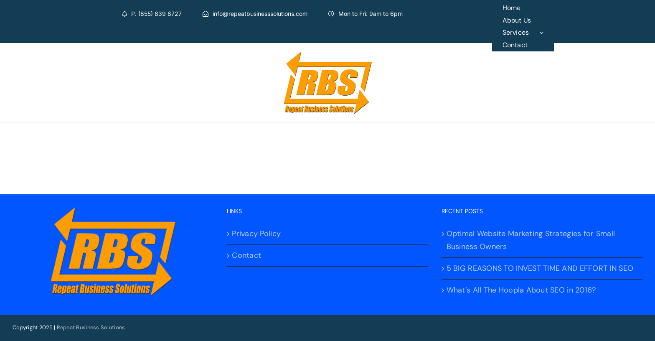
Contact (246, 255)
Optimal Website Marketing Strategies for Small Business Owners (531, 240)
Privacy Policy (256, 234)
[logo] (328, 55)
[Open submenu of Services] (546, 32)
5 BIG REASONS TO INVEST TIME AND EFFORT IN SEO (540, 268)
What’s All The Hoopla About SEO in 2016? (521, 290)
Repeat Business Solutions (91, 327)
